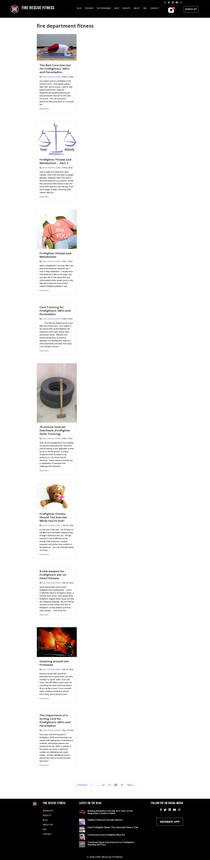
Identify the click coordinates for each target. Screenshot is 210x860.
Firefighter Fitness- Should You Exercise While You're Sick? (53, 517)
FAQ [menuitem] (145, 8)
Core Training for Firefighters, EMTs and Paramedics (55, 310)
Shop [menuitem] (116, 8)
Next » (130, 785)
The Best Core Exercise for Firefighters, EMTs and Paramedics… (55, 68)
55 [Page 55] (122, 785)
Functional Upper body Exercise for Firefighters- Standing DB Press (111, 843)
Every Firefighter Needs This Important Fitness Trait (113, 827)
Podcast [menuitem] (89, 8)
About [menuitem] (137, 8)
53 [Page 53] (109, 785)
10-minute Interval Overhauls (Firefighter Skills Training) (55, 430)
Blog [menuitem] (79, 8)
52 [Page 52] (103, 785)
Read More (44, 108)
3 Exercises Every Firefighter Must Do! (106, 835)
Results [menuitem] (126, 8)
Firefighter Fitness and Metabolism (55, 255)
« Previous (81, 785)
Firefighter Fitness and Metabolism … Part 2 (55, 161)
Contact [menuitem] (154, 8)
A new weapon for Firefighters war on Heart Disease (53, 574)
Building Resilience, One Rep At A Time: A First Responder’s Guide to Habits (110, 812)
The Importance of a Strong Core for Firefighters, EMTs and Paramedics (55, 720)
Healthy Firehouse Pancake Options (105, 820)
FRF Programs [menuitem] (104, 8)
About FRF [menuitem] (48, 825)
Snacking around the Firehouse (54, 663)
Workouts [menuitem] (48, 811)
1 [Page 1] (91, 785)
